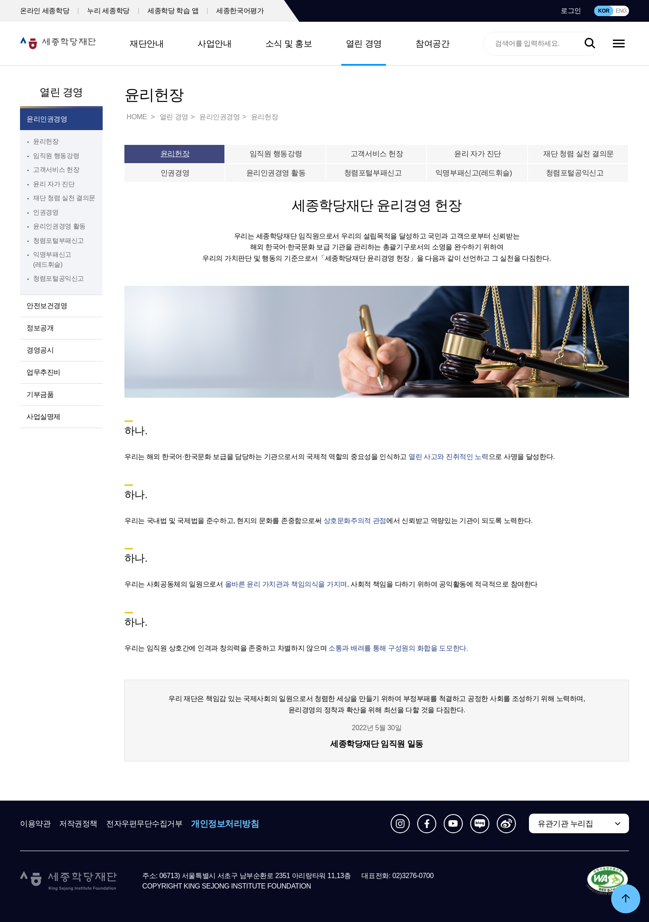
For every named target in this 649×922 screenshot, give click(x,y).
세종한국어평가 (240, 10)
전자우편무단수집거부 (144, 824)
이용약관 (35, 824)
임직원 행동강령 (56, 155)
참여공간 (432, 43)
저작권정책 (78, 824)
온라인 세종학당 (44, 10)
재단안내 (147, 43)
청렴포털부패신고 (377, 173)
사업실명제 (43, 416)
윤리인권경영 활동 (59, 226)
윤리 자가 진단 (53, 184)
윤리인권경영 (47, 119)
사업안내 (214, 43)
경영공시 (40, 350)
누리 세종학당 (108, 10)
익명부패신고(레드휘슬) (477, 173)
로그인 (571, 10)
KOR (603, 11)
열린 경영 (364, 43)
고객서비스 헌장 (56, 169)
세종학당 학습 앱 (172, 10)
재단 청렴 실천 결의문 (64, 197)
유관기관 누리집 (565, 823)
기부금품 (40, 394)
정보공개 (40, 328)
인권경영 (46, 212)
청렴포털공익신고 (579, 173)
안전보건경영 (47, 305)
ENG (621, 11)
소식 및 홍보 (288, 43)
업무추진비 (43, 372)
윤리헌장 (46, 141)
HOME (137, 117)
